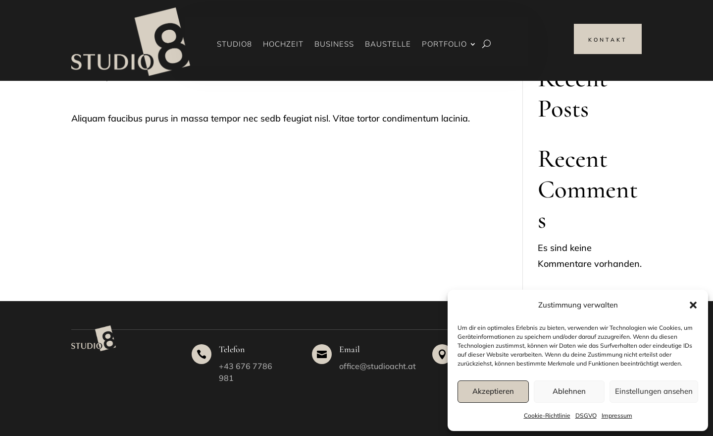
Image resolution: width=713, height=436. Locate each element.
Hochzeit (283, 45)
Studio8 (234, 45)
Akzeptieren (493, 391)
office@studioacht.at (377, 366)
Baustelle (388, 45)
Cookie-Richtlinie (547, 415)
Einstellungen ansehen (654, 391)
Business (334, 45)
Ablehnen (569, 391)
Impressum (617, 415)
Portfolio (444, 45)
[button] (693, 305)
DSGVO (586, 415)
